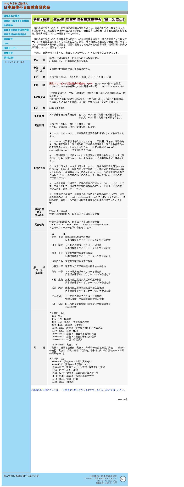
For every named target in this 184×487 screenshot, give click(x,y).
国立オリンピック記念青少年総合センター (70, 83)
